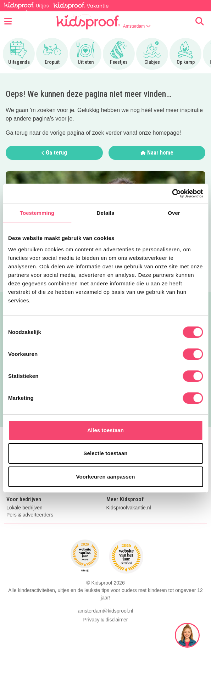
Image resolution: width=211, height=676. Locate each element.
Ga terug (54, 152)
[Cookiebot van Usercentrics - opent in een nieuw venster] (172, 193)
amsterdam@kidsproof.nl (105, 611)
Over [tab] (174, 213)
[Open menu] (8, 21)
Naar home (156, 152)
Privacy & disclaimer (105, 619)
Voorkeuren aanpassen (105, 477)
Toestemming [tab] (37, 213)
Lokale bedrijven (24, 507)
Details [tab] (106, 213)
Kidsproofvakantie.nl (128, 507)
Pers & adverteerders (29, 515)
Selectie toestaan (105, 453)
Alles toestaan (105, 430)
